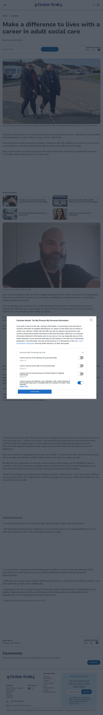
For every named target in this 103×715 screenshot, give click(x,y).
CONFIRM (34, 391)
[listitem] (52, 352)
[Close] (92, 320)
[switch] (80, 357)
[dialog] (51, 357)
